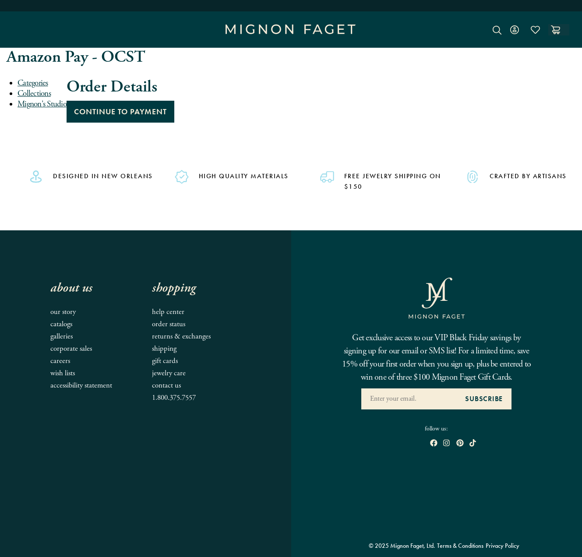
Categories (33, 83)
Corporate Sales (71, 348)
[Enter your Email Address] (408, 398)
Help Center (168, 312)
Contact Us (166, 385)
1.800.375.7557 (174, 397)
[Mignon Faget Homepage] (290, 36)
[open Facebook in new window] (433, 443)
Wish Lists (62, 373)
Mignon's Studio (42, 104)
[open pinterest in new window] (460, 443)
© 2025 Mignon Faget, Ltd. (402, 546)
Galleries (61, 336)
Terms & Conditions (460, 546)
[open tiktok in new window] (472, 443)
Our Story (63, 312)
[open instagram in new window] (446, 443)
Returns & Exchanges (181, 336)
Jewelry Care (169, 373)
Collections (34, 93)
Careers (60, 361)
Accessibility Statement (81, 385)
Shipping (164, 348)
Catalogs (61, 324)
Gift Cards (165, 361)
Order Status (168, 324)
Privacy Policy (502, 546)
